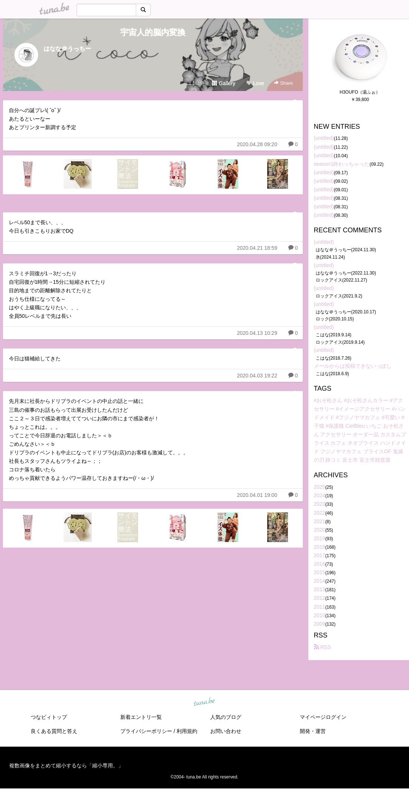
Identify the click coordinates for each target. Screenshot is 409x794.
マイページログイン (323, 717)
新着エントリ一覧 (141, 717)
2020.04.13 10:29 (257, 333)
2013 (319, 589)
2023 (319, 504)
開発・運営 (313, 731)
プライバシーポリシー (146, 731)
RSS (322, 647)
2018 (319, 547)
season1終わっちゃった (342, 164)
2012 (319, 598)
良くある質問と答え (54, 731)
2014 (319, 581)
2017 (319, 555)
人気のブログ (225, 717)
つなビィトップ (49, 717)
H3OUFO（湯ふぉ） (359, 92)
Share (283, 83)
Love (255, 83)
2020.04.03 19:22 (257, 376)
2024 (319, 495)
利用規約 (187, 731)
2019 (319, 538)
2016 (319, 564)
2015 (319, 572)
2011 (319, 607)
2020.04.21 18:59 (257, 248)
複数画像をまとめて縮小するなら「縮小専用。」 (66, 765)
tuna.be (204, 702)
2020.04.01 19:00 (257, 495)
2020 (319, 530)
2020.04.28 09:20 (257, 144)
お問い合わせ (225, 731)
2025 (319, 487)
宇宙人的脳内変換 (152, 32)
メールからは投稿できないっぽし (353, 366)
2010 (319, 615)
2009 (319, 624)
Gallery (223, 83)
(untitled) (324, 138)
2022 (319, 513)
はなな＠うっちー (67, 49)
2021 (319, 521)
